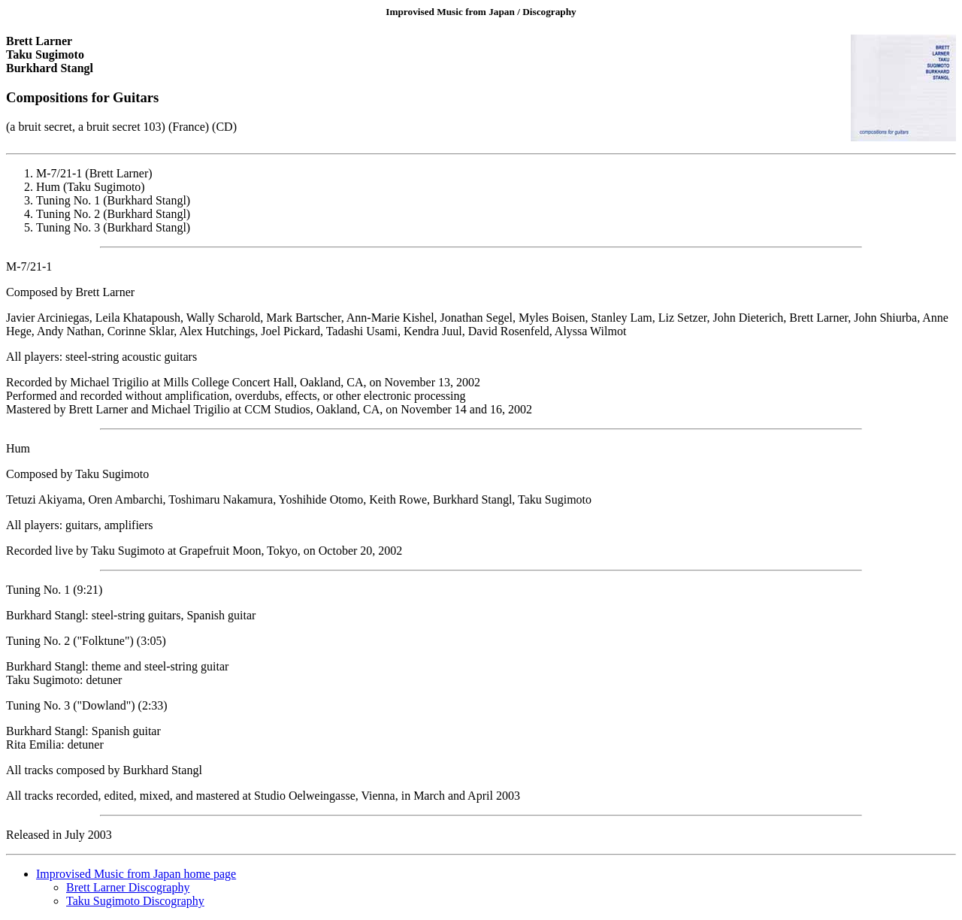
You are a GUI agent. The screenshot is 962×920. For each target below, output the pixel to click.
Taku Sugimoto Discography (135, 900)
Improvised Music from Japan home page (136, 873)
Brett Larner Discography (127, 887)
